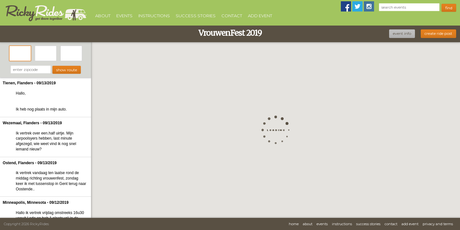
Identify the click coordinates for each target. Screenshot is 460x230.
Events (124, 15)
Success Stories (196, 15)
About (103, 15)
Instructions (154, 15)
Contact (231, 15)
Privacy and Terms (438, 224)
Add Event (260, 15)
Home (294, 224)
